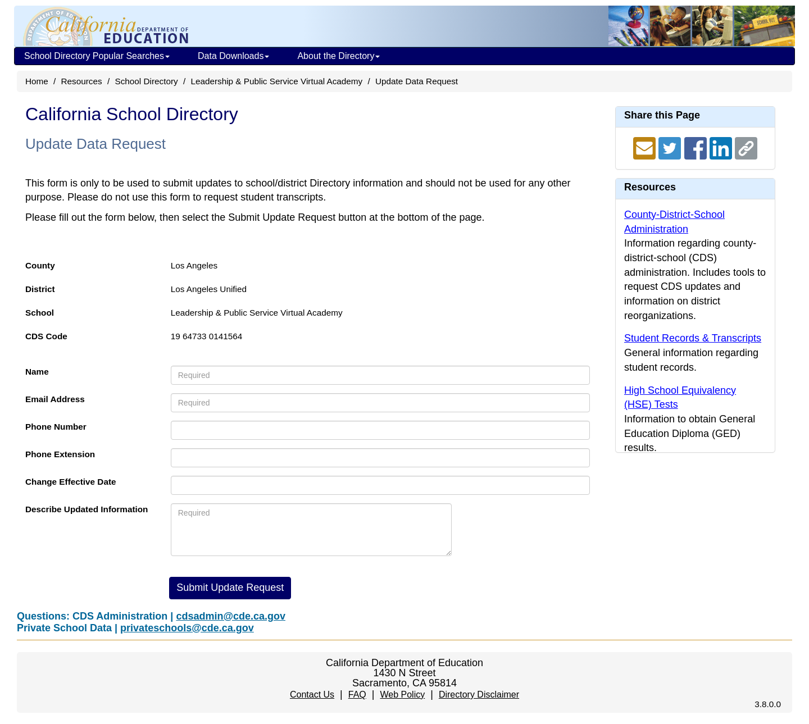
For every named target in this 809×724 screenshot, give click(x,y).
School (39, 312)
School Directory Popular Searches (97, 56)
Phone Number (56, 426)
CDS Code (46, 336)
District (40, 289)
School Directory (146, 81)
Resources (81, 81)
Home (36, 81)
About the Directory (338, 56)
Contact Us (312, 694)
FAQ (357, 694)
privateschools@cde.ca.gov (187, 628)
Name (37, 371)
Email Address (55, 399)
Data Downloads (233, 56)
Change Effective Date (70, 481)
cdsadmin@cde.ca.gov (230, 616)
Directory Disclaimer (479, 694)
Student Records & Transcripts (692, 338)
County (40, 265)
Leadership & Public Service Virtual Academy (276, 81)
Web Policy (402, 694)
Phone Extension (60, 454)
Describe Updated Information (86, 509)
